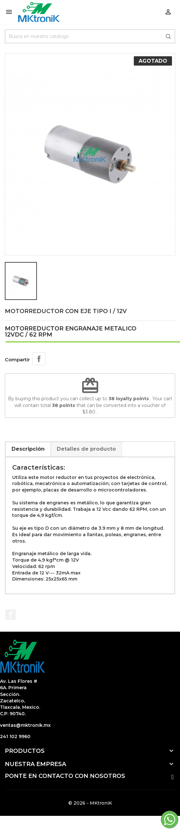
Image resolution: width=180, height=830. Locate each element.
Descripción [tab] (28, 449)
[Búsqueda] (90, 36)
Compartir (38, 358)
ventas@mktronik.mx (25, 725)
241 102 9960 (15, 736)
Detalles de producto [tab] (86, 449)
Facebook (10, 614)
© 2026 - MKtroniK (90, 803)
